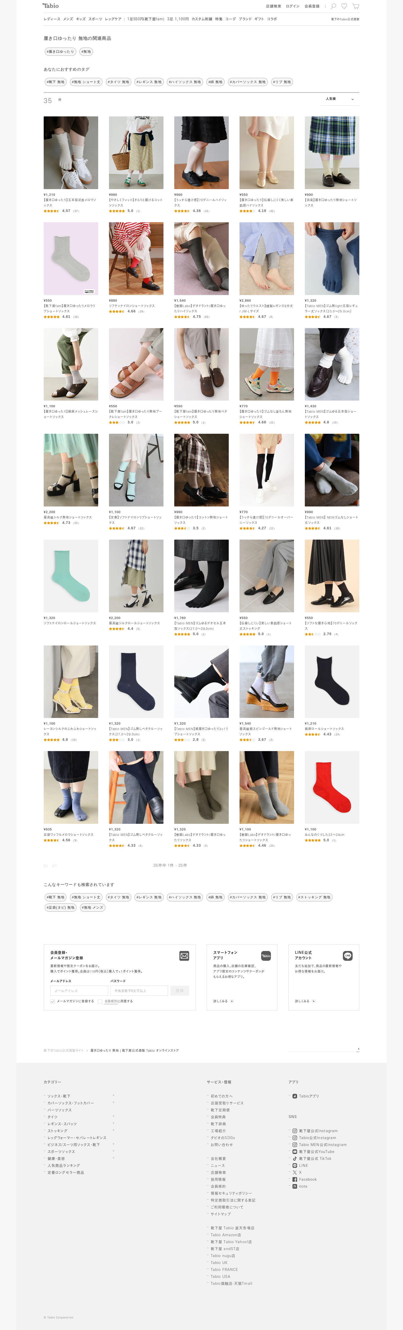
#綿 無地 (215, 82)
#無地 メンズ (92, 907)
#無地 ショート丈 (86, 82)
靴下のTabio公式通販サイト (64, 1050)
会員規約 (111, 1001)
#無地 (86, 51)
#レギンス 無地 (148, 82)
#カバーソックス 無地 (248, 82)
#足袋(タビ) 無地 (61, 907)
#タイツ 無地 (118, 82)
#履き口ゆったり (60, 51)
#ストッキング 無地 (314, 897)
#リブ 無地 (282, 82)
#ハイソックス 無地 (185, 82)
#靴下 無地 (56, 82)
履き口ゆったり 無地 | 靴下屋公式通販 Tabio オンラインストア (134, 1050)
